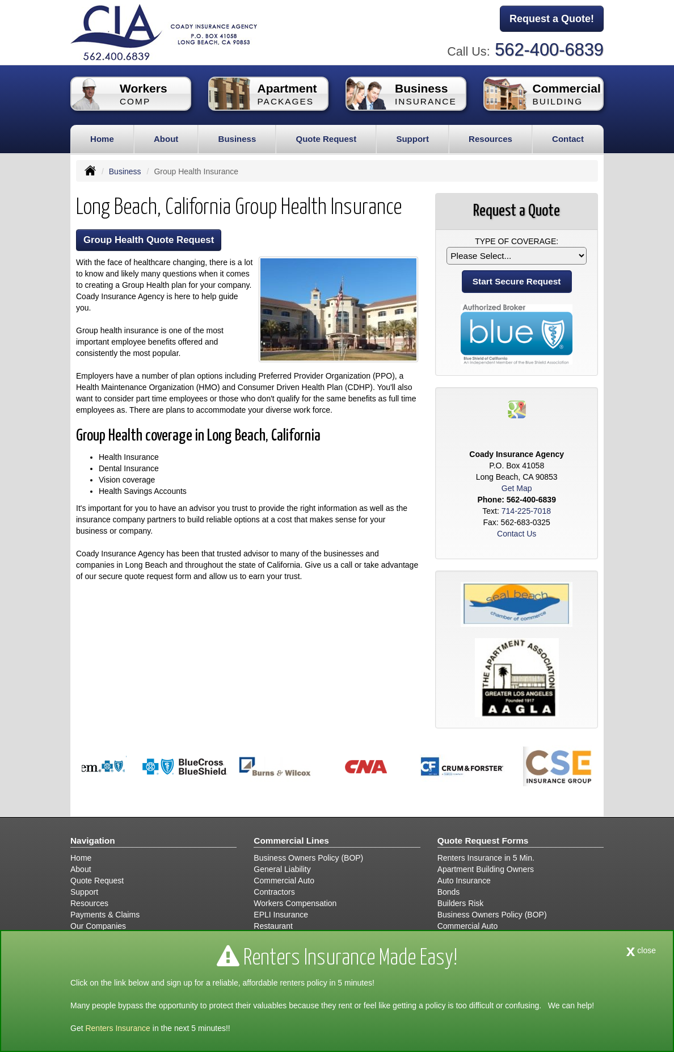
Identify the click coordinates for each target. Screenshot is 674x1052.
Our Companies (98, 926)
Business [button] (237, 139)
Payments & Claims (105, 914)
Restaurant (273, 926)
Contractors (274, 891)
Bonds (448, 891)
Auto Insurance (464, 880)
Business (125, 171)
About (166, 139)
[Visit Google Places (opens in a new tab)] (517, 408)
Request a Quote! (551, 18)
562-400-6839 (549, 50)
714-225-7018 (526, 510)
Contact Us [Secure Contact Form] (516, 533)
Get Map (517, 488)
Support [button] (412, 139)
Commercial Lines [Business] (291, 840)
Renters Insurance (117, 1028)
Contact (568, 139)
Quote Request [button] (326, 139)
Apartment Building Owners (485, 869)
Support (84, 891)
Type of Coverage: (516, 241)
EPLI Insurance (281, 914)
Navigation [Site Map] (92, 840)
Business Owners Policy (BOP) (308, 857)
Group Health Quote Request (148, 239)
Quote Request (97, 880)
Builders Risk (460, 903)
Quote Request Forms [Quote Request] (483, 840)
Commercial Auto (284, 880)
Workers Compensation (295, 903)
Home (102, 139)
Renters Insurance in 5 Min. (485, 857)
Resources (89, 903)
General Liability (282, 869)
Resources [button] (490, 139)
